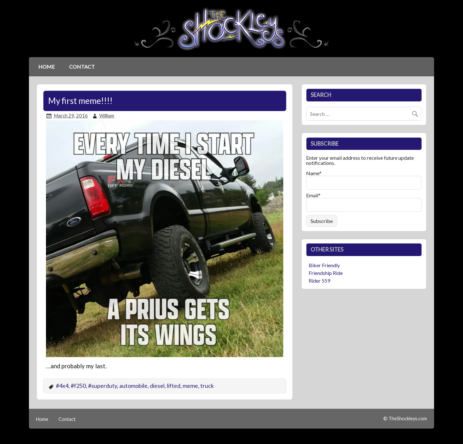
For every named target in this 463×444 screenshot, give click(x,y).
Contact (82, 67)
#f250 (78, 385)
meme (190, 385)
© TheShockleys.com (405, 418)
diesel (157, 385)
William (106, 115)
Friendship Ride (326, 273)
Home (46, 67)
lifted (173, 385)
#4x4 (62, 385)
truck (207, 385)
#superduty (102, 385)
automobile (133, 385)
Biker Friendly (324, 265)
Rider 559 (319, 281)
